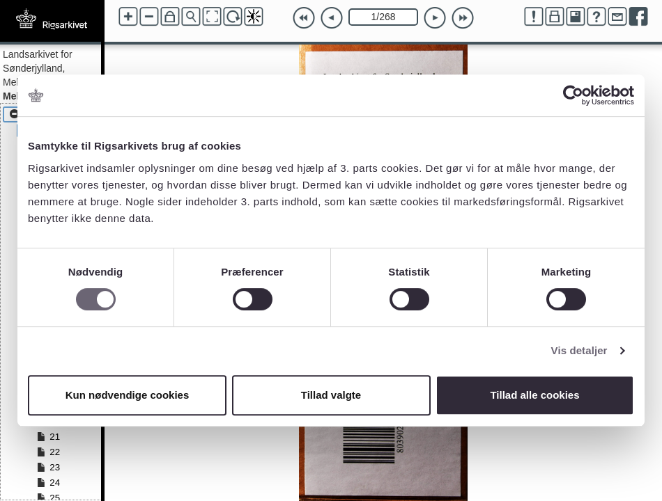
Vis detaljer (579, 350)
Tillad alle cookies (534, 395)
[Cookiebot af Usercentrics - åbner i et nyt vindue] (573, 95)
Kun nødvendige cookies (128, 395)
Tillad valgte (331, 395)
